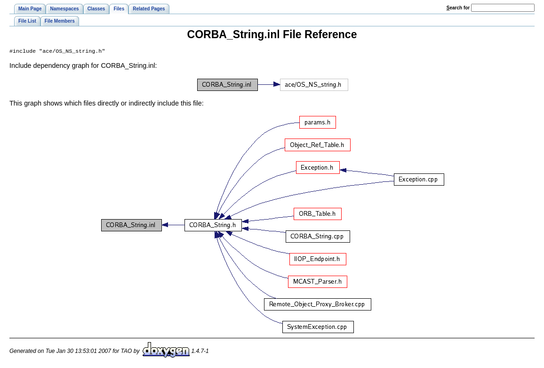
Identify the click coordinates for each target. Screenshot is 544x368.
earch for (458, 7)
